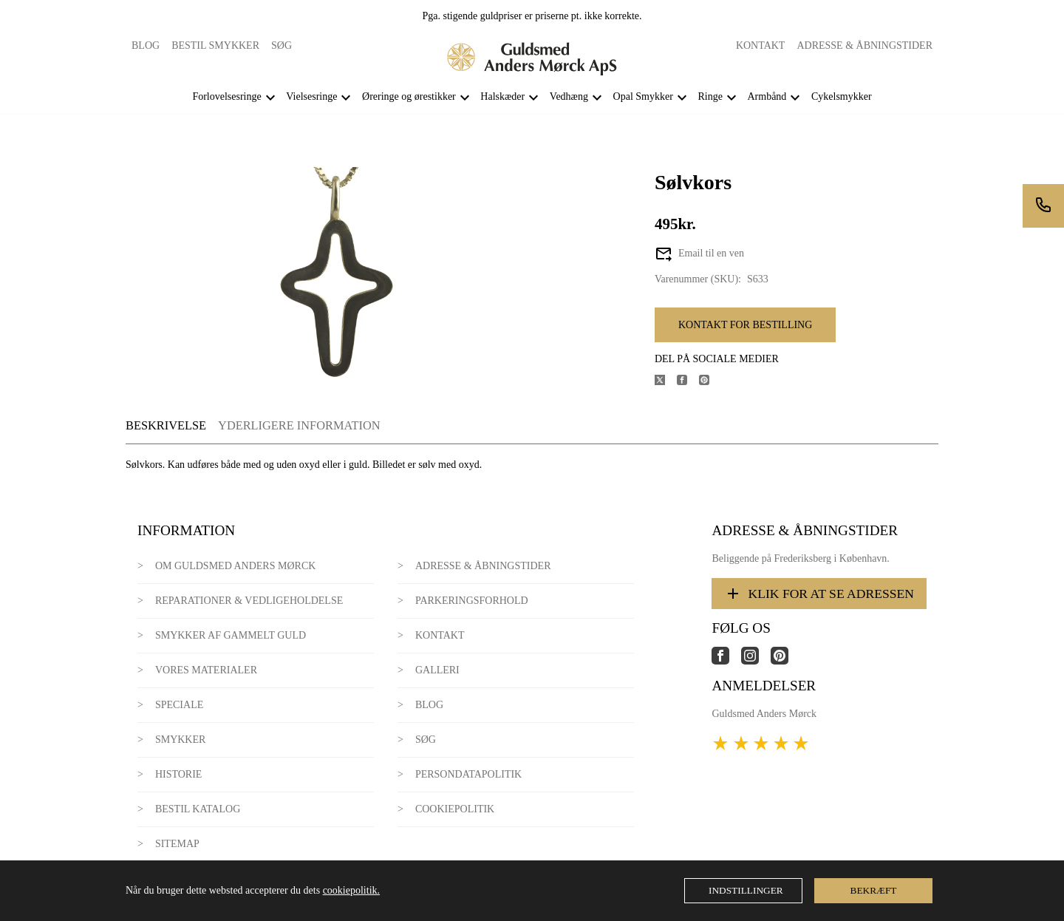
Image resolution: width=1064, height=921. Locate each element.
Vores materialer (206, 670)
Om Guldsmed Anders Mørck (235, 565)
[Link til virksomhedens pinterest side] (785, 661)
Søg (281, 45)
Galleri (437, 670)
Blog (146, 45)
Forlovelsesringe (226, 96)
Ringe (710, 96)
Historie (178, 774)
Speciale (179, 704)
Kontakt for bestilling (745, 324)
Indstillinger (746, 890)
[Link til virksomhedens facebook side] (726, 661)
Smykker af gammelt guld (230, 635)
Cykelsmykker (841, 96)
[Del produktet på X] (666, 381)
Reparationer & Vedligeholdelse (249, 600)
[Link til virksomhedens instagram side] (756, 661)
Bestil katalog (197, 809)
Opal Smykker (643, 96)
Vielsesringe (311, 96)
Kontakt (760, 45)
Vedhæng (569, 96)
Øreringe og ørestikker (409, 96)
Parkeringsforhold (471, 600)
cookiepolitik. (351, 890)
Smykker (180, 739)
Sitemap (177, 843)
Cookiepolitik (454, 809)
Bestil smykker (215, 45)
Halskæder (502, 96)
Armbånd (766, 96)
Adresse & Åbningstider (864, 45)
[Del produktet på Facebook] (688, 381)
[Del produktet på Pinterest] (710, 381)
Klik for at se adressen (819, 593)
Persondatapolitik (468, 774)
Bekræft (873, 890)
